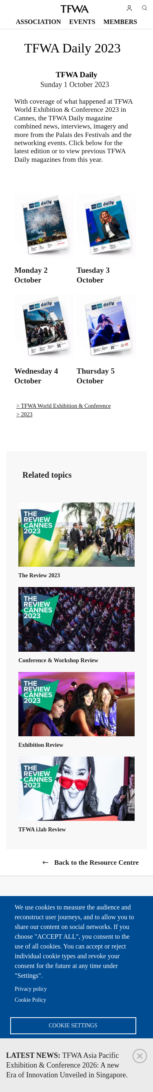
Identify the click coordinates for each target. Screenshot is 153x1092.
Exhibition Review (40, 745)
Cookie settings (73, 1025)
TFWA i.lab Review (42, 830)
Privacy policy (31, 989)
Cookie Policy (30, 1000)
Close (140, 1056)
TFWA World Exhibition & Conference (66, 406)
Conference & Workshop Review (58, 660)
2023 (26, 414)
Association (38, 21)
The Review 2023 (39, 575)
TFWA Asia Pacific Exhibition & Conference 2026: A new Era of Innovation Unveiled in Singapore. (67, 1065)
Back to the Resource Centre (96, 862)
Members (120, 21)
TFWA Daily (77, 74)
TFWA (74, 9)
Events (82, 21)
